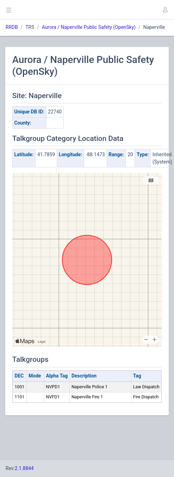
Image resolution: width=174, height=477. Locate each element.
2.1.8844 (24, 468)
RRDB (12, 27)
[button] (165, 9)
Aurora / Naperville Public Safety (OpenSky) (89, 27)
